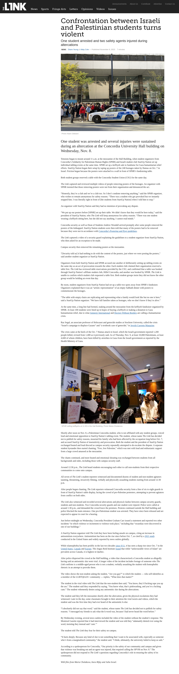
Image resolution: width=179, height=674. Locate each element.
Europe (88, 549)
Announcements (119, 4)
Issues (112, 9)
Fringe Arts (59, 9)
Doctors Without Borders (125, 313)
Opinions (87, 9)
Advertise (158, 4)
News (34, 9)
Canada (77, 549)
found (118, 549)
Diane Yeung (73, 49)
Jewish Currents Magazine (142, 325)
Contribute (145, 4)
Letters (74, 9)
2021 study (150, 536)
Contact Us (170, 4)
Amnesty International (100, 313)
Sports (45, 9)
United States (67, 549)
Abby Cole (84, 49)
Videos (100, 9)
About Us (134, 4)
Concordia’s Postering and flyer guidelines (118, 231)
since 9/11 (120, 546)
